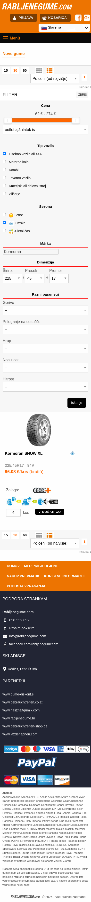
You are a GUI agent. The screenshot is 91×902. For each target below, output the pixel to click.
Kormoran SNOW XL (24, 453)
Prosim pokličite (22, 628)
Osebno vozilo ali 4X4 (25, 154)
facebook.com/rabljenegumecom (33, 644)
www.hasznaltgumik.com (21, 710)
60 (25, 70)
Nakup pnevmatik (23, 576)
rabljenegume (36, 6)
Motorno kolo (18, 162)
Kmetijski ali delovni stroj (27, 186)
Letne (13, 215)
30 (15, 70)
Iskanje (76, 403)
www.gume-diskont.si (18, 694)
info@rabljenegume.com (27, 636)
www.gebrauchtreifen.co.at (22, 702)
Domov (13, 566)
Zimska (14, 223)
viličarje (14, 194)
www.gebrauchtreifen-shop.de (24, 726)
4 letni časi (17, 231)
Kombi (13, 170)
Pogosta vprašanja (26, 586)
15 (6, 70)
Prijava (25, 18)
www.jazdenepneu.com (19, 734)
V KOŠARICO (50, 512)
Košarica (57, 18)
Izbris (82, 94)
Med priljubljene (41, 566)
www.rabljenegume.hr (18, 718)
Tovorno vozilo (20, 178)
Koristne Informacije (65, 576)
